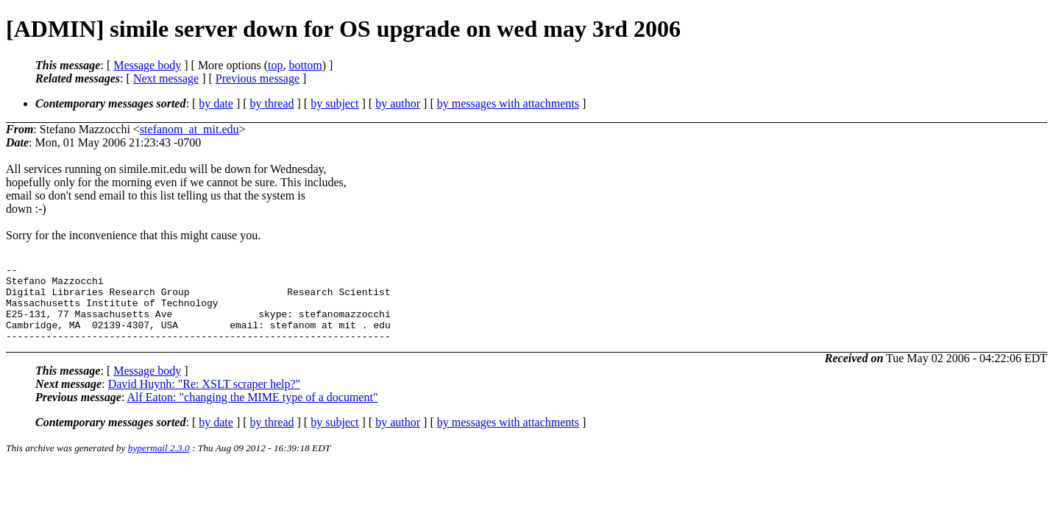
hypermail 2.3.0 (159, 463)
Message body (147, 65)
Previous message (257, 78)
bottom (305, 65)
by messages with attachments (508, 103)
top (275, 65)
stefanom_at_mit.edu (189, 129)
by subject (334, 103)
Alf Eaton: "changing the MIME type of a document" (252, 412)
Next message (166, 78)
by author (397, 103)
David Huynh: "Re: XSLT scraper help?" (204, 399)
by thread (272, 103)
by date (216, 103)
